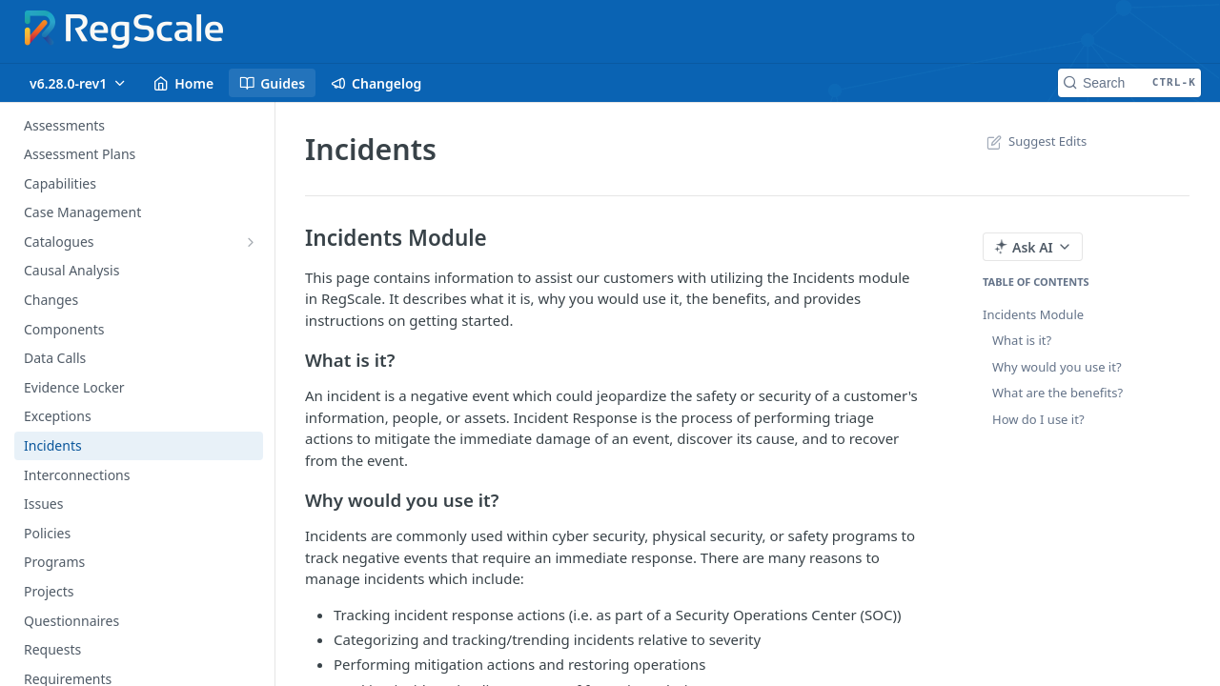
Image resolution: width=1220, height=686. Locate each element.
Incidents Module (1033, 314)
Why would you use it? (1057, 366)
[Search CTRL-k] (1129, 83)
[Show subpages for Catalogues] (250, 242)
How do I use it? (1038, 419)
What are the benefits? (1057, 392)
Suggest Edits (1035, 141)
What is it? (1021, 340)
